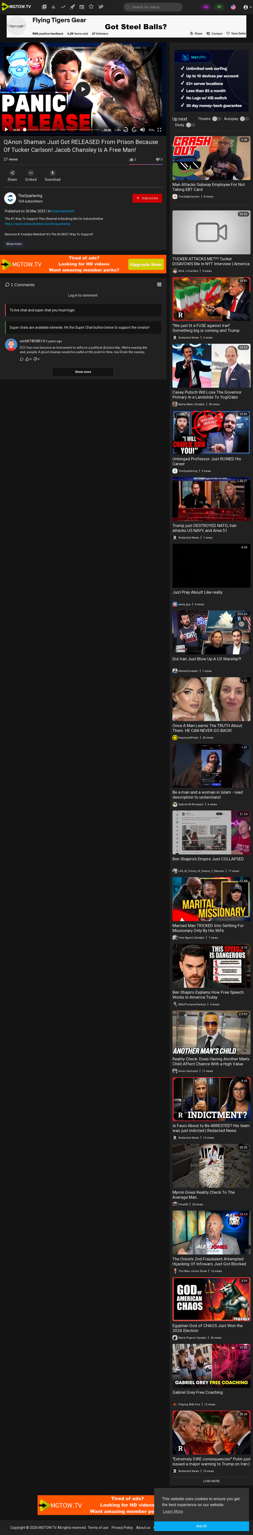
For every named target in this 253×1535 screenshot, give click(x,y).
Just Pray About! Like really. (197, 592)
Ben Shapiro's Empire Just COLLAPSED (208, 858)
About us (143, 1528)
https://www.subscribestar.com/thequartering (37, 224)
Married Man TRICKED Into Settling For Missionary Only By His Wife (208, 928)
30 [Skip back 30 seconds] (126, 130)
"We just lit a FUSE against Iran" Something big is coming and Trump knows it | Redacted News (205, 330)
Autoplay (231, 119)
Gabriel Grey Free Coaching (197, 1392)
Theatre (204, 119)
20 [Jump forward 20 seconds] (134, 130)
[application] (83, 89)
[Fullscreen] (159, 129)
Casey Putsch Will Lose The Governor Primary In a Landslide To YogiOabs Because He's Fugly (207, 397)
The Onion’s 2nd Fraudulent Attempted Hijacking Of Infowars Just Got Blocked (209, 1261)
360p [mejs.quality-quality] (151, 129)
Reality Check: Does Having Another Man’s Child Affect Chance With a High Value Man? (211, 1063)
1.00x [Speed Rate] (117, 129)
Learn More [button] (173, 1511)
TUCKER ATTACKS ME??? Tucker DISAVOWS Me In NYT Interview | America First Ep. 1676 (211, 263)
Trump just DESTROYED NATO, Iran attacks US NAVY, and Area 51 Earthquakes (204, 530)
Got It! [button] (201, 1526)
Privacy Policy (122, 1528)
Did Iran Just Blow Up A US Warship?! (206, 658)
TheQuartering (30, 195)
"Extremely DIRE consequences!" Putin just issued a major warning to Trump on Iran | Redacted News (211, 1463)
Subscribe (147, 198)
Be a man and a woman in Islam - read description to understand (207, 795)
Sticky (179, 125)
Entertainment (63, 211)
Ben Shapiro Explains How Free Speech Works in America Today (208, 995)
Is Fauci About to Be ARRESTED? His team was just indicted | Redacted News (211, 1128)
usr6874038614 (32, 341)
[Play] (6, 129)
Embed (32, 176)
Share (13, 176)
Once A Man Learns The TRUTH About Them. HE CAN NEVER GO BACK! (207, 728)
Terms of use (98, 1528)
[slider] (62, 129)
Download (55, 176)
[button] (233, 7)
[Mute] (142, 129)
